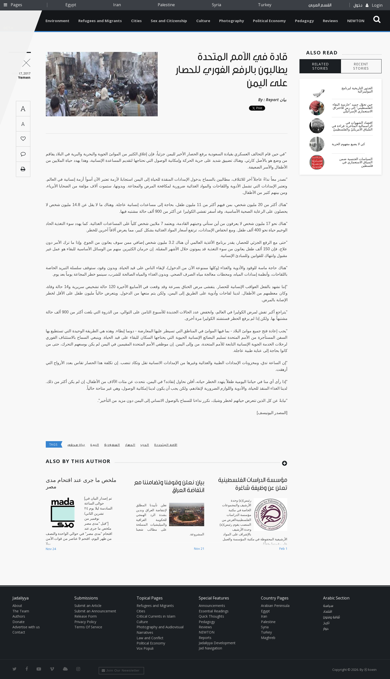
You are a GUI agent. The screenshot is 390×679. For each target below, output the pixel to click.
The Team (20, 611)
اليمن (94, 445)
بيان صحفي (76, 445)
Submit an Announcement (95, 611)
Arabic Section (336, 598)
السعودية (112, 445)
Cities (136, 20)
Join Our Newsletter (121, 670)
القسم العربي (319, 5)
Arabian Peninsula (275, 605)
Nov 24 (51, 549)
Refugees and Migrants (100, 20)
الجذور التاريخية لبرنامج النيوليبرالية (357, 89)
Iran (117, 4)
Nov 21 (199, 548)
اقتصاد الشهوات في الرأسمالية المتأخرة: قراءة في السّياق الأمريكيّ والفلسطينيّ (352, 126)
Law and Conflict (150, 638)
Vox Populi (145, 648)
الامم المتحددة (165, 445)
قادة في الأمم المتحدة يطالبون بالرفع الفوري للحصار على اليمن (232, 70)
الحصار (130, 445)
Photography (231, 20)
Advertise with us (26, 627)
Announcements (212, 605)
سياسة (328, 606)
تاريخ (326, 623)
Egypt (70, 4)
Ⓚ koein (370, 669)
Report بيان (276, 99)
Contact (18, 632)
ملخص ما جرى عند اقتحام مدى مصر (81, 483)
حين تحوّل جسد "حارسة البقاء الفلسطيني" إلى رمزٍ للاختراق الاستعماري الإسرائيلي (353, 108)
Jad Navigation (210, 648)
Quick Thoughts (211, 616)
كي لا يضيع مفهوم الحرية (348, 144)
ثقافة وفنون (331, 617)
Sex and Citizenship (169, 20)
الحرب (145, 445)
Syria (216, 4)
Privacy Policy (85, 621)
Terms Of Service (88, 627)
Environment (57, 20)
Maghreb (268, 637)
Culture (203, 20)
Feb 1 (283, 548)
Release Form (85, 616)
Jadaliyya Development (217, 642)
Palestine (166, 4)
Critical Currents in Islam (156, 616)
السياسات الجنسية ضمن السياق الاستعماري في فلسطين (356, 162)
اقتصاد (327, 612)
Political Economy (269, 20)
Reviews (330, 20)
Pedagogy (304, 20)
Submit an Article (87, 605)
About (17, 605)
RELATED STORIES (320, 66)
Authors (18, 616)
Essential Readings (214, 611)
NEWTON (355, 20)
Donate (18, 621)
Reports (205, 637)
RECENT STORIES (361, 66)
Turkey (264, 4)
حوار (326, 629)
